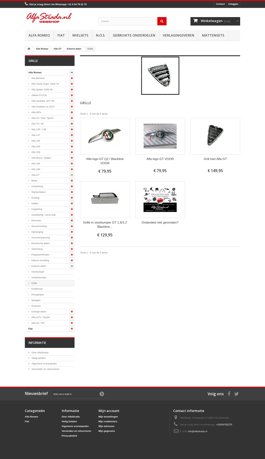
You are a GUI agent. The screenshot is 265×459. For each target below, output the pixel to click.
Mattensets (213, 35)
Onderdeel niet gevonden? (160, 222)
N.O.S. (100, 35)
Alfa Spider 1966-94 (42, 89)
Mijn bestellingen (108, 416)
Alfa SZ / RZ (37, 323)
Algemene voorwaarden (44, 363)
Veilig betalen (38, 358)
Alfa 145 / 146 (38, 129)
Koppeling (36, 209)
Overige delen (38, 311)
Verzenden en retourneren (45, 369)
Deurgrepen (37, 294)
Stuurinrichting (39, 226)
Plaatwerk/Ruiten (40, 254)
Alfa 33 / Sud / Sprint (42, 118)
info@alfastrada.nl (197, 431)
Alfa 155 (35, 140)
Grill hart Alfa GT (215, 159)
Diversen (36, 306)
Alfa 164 (35, 163)
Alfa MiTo (36, 112)
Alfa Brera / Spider (41, 157)
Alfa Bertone (38, 78)
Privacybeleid (69, 435)
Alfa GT (35, 175)
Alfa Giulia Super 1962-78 (45, 83)
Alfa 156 (35, 146)
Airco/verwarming (40, 237)
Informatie (37, 343)
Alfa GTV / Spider (40, 317)
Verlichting (37, 249)
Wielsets (80, 35)
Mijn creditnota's (107, 421)
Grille (34, 283)
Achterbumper (38, 277)
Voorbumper (37, 271)
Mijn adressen (106, 426)
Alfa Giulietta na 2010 (42, 106)
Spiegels (35, 300)
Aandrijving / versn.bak (43, 214)
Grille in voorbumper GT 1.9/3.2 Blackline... (105, 224)
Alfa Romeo (39, 35)
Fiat (61, 35)
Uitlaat (34, 203)
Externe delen (38, 266)
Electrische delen (40, 243)
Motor (34, 180)
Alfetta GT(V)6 (39, 95)
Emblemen (37, 288)
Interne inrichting (40, 260)
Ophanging (37, 232)
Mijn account (108, 410)
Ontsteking (37, 186)
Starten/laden (38, 192)
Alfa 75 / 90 (37, 123)
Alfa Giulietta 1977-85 (42, 101)
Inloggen (233, 4)
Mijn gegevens (106, 431)
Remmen (36, 220)
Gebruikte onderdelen (134, 35)
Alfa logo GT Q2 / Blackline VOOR (105, 161)
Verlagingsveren (178, 35)
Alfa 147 (35, 135)
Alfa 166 (35, 169)
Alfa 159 (35, 152)
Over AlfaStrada (39, 352)
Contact (220, 4)
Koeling (35, 197)
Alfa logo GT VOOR (160, 159)
